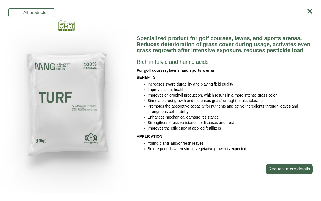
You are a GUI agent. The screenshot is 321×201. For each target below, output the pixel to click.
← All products (31, 12)
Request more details (289, 169)
